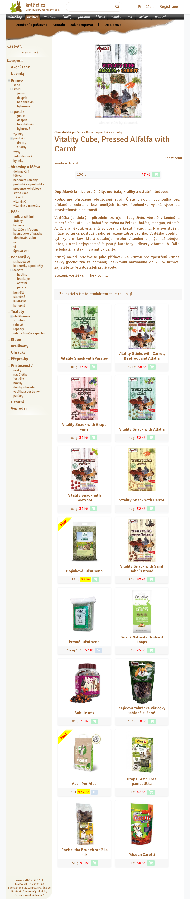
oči (15, 242)
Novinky (18, 73)
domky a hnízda (24, 387)
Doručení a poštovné (31, 24)
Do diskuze (112, 24)
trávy (16, 152)
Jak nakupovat (81, 24)
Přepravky (19, 358)
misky (17, 370)
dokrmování (21, 172)
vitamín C (19, 201)
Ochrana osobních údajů (29, 895)
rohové (18, 325)
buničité (18, 293)
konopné (19, 306)
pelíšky (18, 396)
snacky (21, 147)
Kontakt (59, 24)
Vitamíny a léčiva (25, 166)
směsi (17, 89)
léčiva (17, 176)
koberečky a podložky (28, 266)
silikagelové (21, 262)
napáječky (20, 375)
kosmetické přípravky (27, 234)
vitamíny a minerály (26, 206)
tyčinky (18, 134)
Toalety (17, 311)
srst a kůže (20, 193)
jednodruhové (22, 156)
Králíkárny (19, 346)
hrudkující (23, 279)
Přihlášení (146, 6)
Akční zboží (20, 67)
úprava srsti (21, 251)
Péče (15, 211)
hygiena (18, 225)
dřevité (18, 270)
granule (18, 112)
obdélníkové (21, 316)
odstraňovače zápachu (29, 333)
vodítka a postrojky (26, 392)
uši (15, 247)
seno (16, 85)
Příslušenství (22, 365)
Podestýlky (20, 257)
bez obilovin (25, 102)
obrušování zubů (24, 238)
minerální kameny (25, 180)
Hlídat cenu (173, 158)
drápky (18, 221)
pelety (21, 287)
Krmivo (17, 80)
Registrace (169, 6)
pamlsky (19, 138)
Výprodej (19, 408)
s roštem (19, 320)
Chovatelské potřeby (68, 132)
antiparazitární (23, 217)
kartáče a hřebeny (25, 230)
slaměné (19, 297)
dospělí (22, 98)
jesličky (18, 379)
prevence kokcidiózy (27, 189)
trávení (18, 197)
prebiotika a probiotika (28, 184)
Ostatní (17, 402)
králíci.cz (35, 5)
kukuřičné (20, 301)
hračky (17, 383)
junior (21, 93)
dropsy (21, 143)
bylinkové (23, 106)
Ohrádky (18, 352)
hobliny (22, 275)
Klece (16, 339)
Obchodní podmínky (35, 891)
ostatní (22, 283)
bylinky (18, 161)
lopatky (18, 329)
